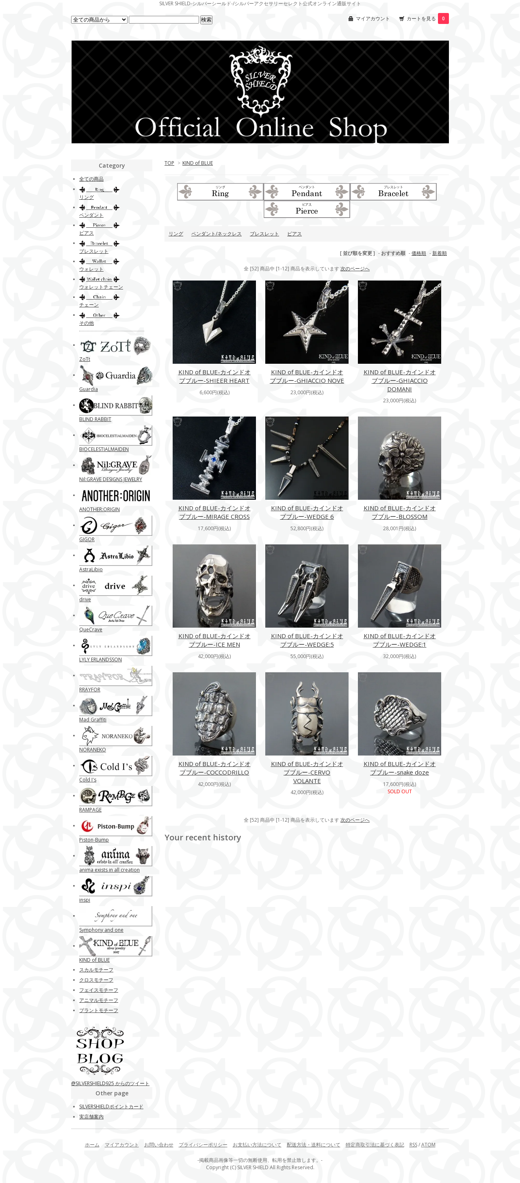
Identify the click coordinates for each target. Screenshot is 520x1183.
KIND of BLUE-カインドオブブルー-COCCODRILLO (214, 768)
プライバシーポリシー (203, 1144)
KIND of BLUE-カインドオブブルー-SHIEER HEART (214, 376)
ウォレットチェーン (101, 286)
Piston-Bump (94, 839)
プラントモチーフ (98, 1010)
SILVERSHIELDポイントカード (111, 1106)
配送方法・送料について (313, 1144)
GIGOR (87, 539)
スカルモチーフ (96, 969)
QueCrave (90, 629)
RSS (413, 1144)
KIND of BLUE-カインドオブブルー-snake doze (400, 768)
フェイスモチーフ (98, 990)
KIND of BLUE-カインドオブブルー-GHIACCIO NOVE (307, 376)
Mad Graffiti (92, 719)
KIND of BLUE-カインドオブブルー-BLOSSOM (400, 512)
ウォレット (91, 269)
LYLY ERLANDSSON (100, 659)
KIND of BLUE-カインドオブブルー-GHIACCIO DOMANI (400, 380)
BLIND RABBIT (95, 419)
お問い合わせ (158, 1144)
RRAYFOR (89, 689)
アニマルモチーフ (98, 1000)
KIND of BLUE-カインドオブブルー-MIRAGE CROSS (214, 512)
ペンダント (91, 215)
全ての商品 (91, 178)
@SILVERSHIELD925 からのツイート (110, 1083)
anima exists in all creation (109, 869)
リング (176, 233)
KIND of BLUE (197, 163)
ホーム (92, 1144)
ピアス (294, 233)
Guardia (88, 389)
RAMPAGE (90, 809)
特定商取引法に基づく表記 (375, 1144)
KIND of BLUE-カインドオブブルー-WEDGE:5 (307, 640)
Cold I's (87, 779)
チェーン (89, 304)
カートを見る (428, 18)
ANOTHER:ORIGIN (99, 509)
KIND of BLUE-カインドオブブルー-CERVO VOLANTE (307, 772)
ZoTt (84, 359)
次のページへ (355, 268)
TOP (169, 163)
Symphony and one (101, 929)
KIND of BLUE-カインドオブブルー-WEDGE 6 (307, 512)
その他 (86, 322)
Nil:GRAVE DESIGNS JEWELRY (110, 479)
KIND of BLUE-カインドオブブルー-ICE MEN (214, 640)
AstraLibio (91, 569)
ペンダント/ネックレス (216, 233)
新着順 (439, 253)
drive (85, 599)
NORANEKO (92, 749)
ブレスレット (264, 233)
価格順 (419, 253)
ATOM (428, 1144)
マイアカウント (373, 18)
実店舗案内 (91, 1116)
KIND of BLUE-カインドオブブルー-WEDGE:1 (400, 640)
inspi (84, 899)
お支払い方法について (257, 1144)
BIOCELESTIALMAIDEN (104, 449)
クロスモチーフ (96, 979)
